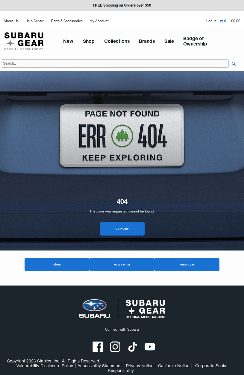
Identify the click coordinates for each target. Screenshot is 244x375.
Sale (141, 41)
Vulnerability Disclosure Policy (44, 365)
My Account (99, 21)
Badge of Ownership (169, 41)
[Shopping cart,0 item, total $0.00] (230, 21)
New (66, 41)
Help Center (34, 21)
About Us (11, 21)
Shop (57, 264)
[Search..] (115, 63)
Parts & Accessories (67, 21)
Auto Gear (187, 264)
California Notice (174, 365)
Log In (211, 21)
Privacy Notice (140, 365)
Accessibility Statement (100, 365)
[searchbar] (233, 63)
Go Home (122, 228)
